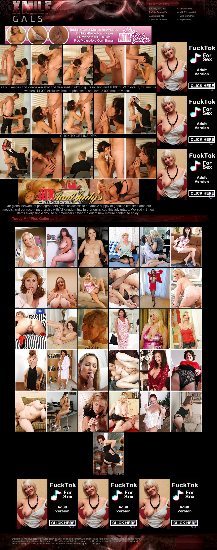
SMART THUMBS (116, 474)
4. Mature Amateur (158, 19)
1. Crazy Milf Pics (157, 8)
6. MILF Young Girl (186, 12)
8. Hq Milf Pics (184, 19)
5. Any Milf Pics (184, 8)
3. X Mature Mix (156, 16)
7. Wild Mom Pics (185, 16)
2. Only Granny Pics (159, 12)
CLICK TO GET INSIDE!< (78, 136)
